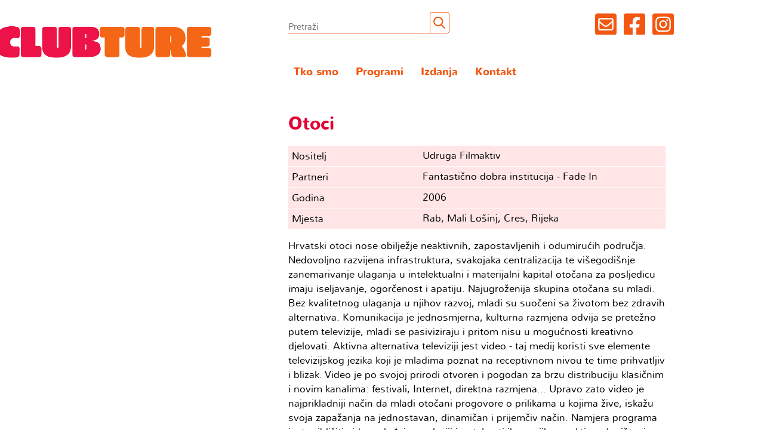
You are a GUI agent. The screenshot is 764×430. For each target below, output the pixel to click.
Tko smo (316, 71)
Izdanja (439, 71)
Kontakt (495, 71)
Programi (379, 71)
